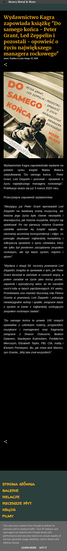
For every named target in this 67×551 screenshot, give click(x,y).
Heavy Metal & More (22, 1)
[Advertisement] (33, 398)
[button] (5, 65)
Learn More (28, 547)
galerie (10, 490)
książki (9, 509)
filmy (7, 516)
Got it (43, 547)
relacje (10, 496)
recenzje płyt (17, 503)
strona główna (18, 484)
